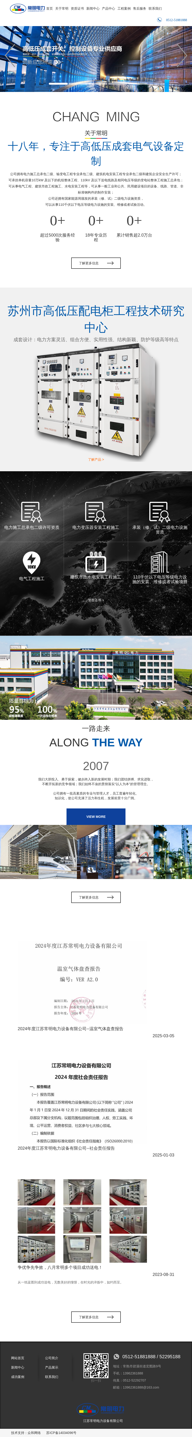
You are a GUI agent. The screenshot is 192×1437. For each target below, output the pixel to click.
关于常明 (61, 8)
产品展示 (51, 1367)
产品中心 (108, 8)
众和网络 (34, 1433)
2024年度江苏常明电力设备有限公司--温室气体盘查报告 (70, 1028)
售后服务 (139, 8)
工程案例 (124, 8)
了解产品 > (96, 459)
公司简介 (51, 1358)
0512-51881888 (172, 19)
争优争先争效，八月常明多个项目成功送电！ (60, 1267)
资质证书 (77, 8)
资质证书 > (96, 600)
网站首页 (17, 1358)
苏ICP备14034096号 (61, 1433)
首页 (49, 8)
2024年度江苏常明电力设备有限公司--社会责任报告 (66, 1148)
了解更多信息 (89, 263)
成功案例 (17, 1377)
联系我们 (155, 8)
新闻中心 (93, 8)
